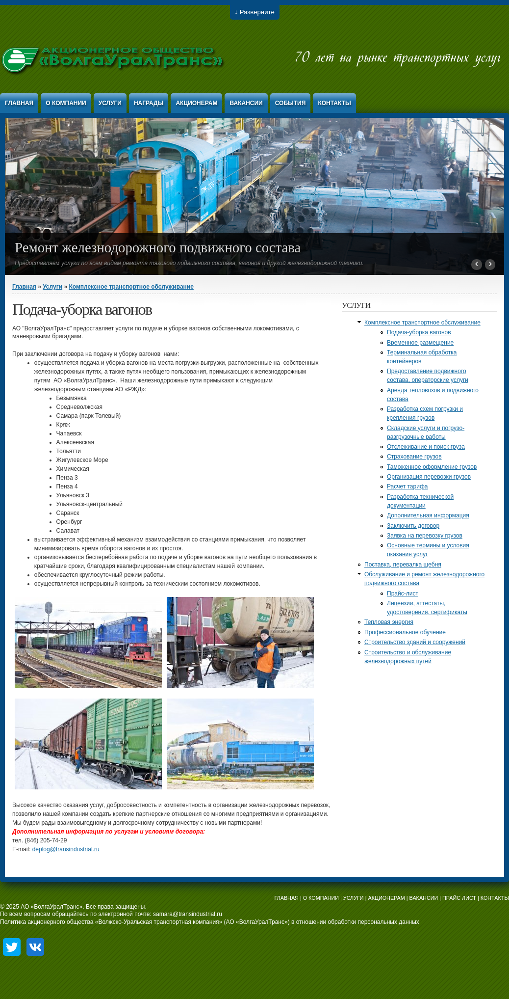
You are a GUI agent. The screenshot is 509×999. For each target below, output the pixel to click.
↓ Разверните (255, 12)
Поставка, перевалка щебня (402, 564)
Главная (19, 103)
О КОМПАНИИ (321, 898)
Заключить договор (413, 525)
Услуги (110, 103)
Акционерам (196, 103)
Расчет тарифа (407, 486)
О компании (66, 103)
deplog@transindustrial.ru (66, 849)
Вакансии (245, 103)
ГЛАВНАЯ (286, 898)
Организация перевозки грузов (429, 476)
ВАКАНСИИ (423, 898)
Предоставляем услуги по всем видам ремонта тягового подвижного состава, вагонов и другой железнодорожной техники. (189, 263)
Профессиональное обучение (405, 632)
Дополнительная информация (428, 515)
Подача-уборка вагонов (419, 332)
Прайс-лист (402, 593)
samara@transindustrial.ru (187, 914)
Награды (149, 103)
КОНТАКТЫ (495, 898)
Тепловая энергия (388, 622)
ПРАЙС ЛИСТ (459, 898)
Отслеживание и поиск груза (426, 446)
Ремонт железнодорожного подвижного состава (158, 247)
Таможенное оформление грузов (432, 466)
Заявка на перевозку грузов (424, 535)
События (290, 103)
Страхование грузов (414, 456)
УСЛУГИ (353, 898)
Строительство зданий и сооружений (414, 642)
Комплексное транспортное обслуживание (131, 286)
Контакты (334, 103)
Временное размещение (420, 342)
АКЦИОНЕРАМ (386, 898)
